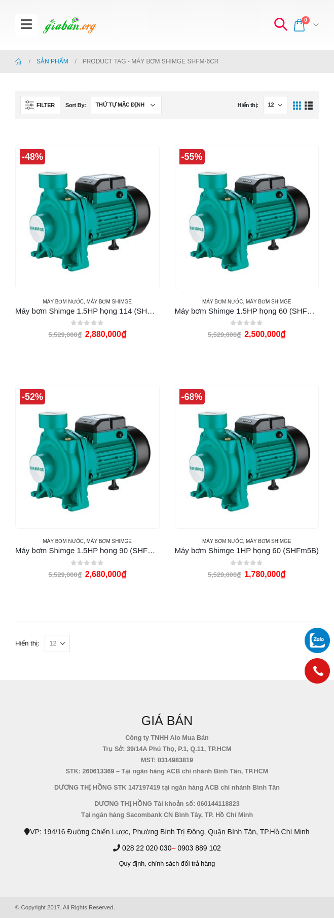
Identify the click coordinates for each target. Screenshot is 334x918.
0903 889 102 (199, 848)
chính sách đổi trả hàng (181, 863)
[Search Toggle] (280, 25)
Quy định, (132, 863)
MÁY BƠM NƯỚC (63, 301)
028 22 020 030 (146, 848)
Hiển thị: (247, 105)
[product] (87, 217)
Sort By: (75, 105)
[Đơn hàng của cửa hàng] (126, 105)
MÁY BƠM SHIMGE (109, 301)
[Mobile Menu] (26, 25)
